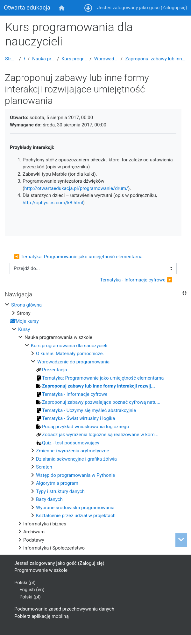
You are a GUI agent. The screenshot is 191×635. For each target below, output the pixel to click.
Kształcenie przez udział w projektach (76, 515)
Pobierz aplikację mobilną (41, 616)
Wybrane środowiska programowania (75, 507)
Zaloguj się (174, 7)
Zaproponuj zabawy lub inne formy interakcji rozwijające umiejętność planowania (155, 59)
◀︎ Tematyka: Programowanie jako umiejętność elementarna (78, 257)
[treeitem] (95, 426)
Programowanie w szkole (40, 570)
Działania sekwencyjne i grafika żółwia (76, 459)
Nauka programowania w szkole (43, 59)
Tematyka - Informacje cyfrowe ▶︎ (136, 280)
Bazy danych (49, 499)
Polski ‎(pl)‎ (25, 582)
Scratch (44, 467)
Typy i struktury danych (60, 491)
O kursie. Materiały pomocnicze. (70, 353)
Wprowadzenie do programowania (106, 59)
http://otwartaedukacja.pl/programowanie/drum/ (76, 188)
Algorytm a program (57, 483)
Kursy (24, 59)
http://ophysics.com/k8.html (53, 203)
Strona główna (11, 59)
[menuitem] (62, 8)
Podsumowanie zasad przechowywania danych (64, 609)
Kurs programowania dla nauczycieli (74, 59)
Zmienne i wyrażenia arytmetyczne (72, 451)
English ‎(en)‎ (32, 589)
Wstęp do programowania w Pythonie (75, 475)
